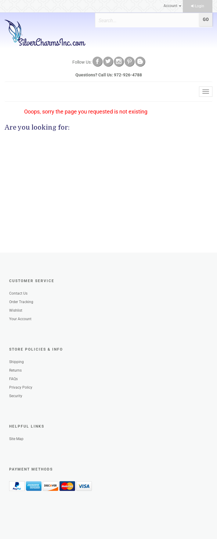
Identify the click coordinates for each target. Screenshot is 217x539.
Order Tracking (21, 302)
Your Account (20, 319)
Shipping (16, 362)
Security (15, 396)
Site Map (16, 439)
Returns (15, 370)
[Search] (145, 20)
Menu (14, 91)
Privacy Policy (20, 387)
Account (172, 6)
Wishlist (15, 310)
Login (197, 6)
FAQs (13, 379)
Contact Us (18, 293)
